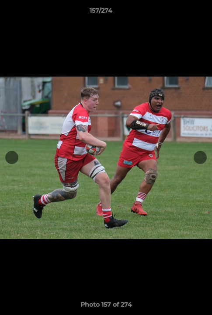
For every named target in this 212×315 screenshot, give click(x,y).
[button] (180, 13)
